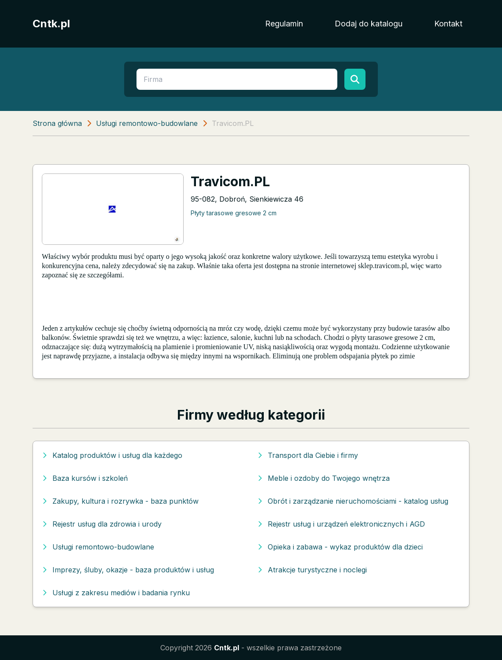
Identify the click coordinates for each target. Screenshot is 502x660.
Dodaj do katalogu (368, 23)
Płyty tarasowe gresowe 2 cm (234, 213)
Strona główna (57, 123)
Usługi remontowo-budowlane (147, 123)
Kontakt (448, 23)
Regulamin (284, 23)
